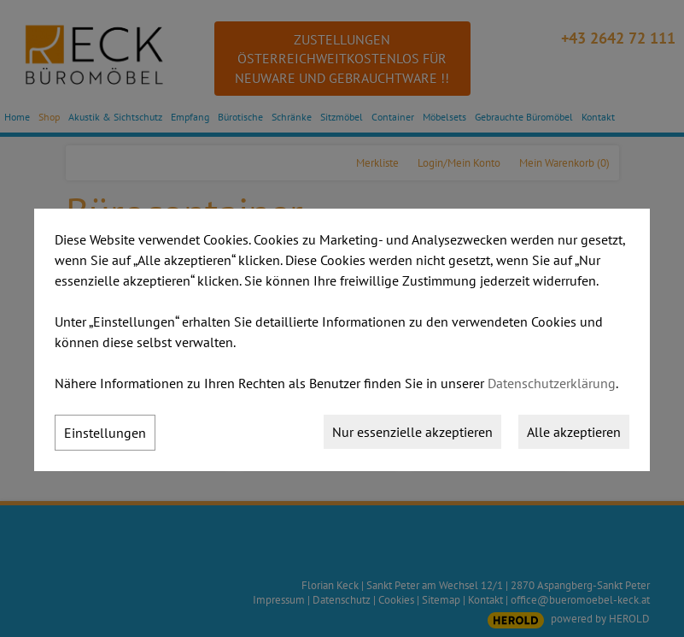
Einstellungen (105, 432)
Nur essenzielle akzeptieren (412, 431)
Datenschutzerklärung (552, 383)
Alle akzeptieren (574, 431)
